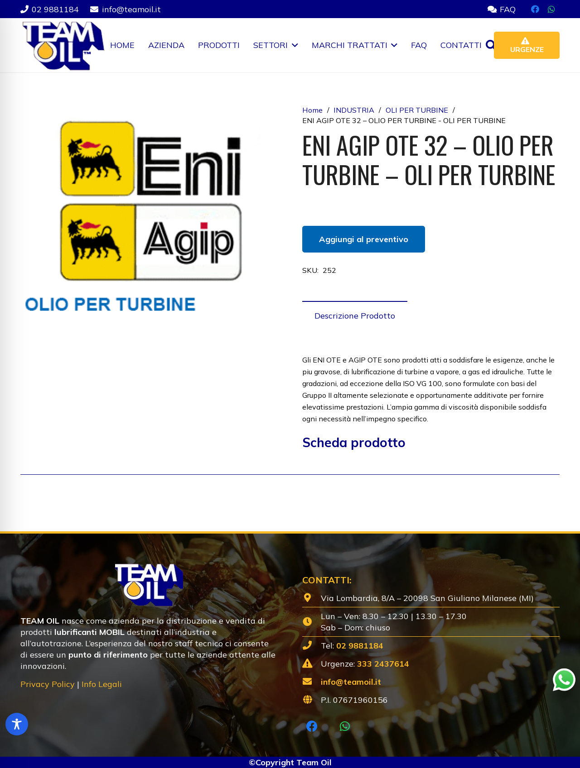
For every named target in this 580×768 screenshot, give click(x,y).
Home (312, 109)
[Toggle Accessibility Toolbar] (17, 724)
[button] (293, 45)
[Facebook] (535, 9)
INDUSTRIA (354, 109)
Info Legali (102, 684)
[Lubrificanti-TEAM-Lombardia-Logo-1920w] (62, 45)
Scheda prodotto (354, 442)
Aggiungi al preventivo (363, 239)
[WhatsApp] (551, 9)
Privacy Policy (47, 684)
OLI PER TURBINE (417, 109)
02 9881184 (359, 645)
